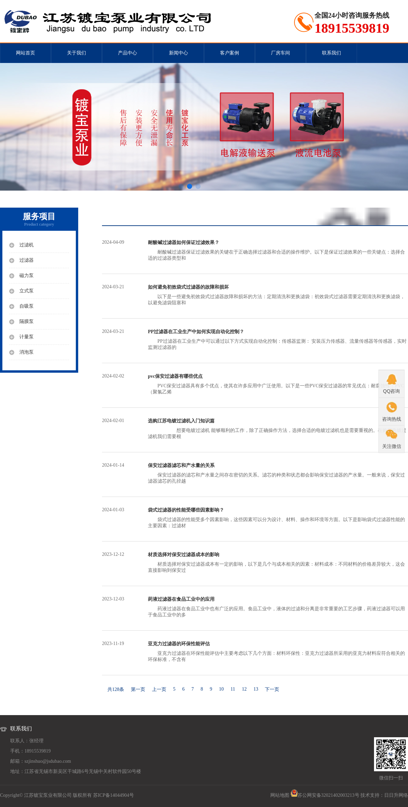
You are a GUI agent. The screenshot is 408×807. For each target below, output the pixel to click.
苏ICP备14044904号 (113, 795)
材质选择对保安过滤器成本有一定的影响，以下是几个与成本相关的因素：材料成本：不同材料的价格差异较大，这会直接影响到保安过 (278, 562)
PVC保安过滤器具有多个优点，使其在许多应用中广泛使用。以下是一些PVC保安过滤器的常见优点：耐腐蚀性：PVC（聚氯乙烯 (278, 383)
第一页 (138, 689)
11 (233, 689)
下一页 (272, 689)
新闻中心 (178, 52)
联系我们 (331, 52)
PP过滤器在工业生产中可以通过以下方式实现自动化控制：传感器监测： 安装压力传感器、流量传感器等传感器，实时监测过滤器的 (278, 339)
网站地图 (279, 795)
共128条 (115, 689)
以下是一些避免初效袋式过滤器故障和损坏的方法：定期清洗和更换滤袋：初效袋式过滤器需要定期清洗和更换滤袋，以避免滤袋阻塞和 (278, 294)
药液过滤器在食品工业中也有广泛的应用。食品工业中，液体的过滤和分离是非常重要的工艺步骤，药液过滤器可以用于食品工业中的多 (278, 606)
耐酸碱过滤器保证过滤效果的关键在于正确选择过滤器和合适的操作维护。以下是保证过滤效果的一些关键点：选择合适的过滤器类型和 (278, 250)
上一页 (159, 689)
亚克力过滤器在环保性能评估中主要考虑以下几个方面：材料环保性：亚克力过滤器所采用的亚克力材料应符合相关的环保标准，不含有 (278, 651)
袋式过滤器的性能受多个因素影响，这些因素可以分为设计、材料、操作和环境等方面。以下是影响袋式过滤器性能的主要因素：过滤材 (278, 517)
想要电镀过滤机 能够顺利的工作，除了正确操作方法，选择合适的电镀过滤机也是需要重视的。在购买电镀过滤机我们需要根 (278, 428)
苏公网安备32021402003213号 (328, 795)
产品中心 (127, 52)
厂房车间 (280, 52)
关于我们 (76, 52)
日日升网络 (396, 795)
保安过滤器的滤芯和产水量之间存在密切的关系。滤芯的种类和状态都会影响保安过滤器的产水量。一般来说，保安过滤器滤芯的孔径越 (278, 473)
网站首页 (25, 52)
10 (221, 689)
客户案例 (229, 52)
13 (255, 689)
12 (244, 689)
